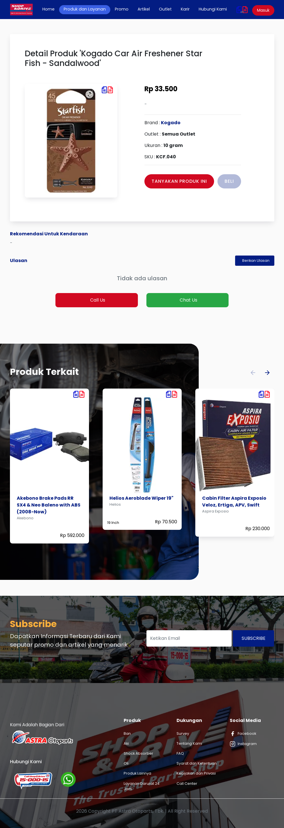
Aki (126, 743)
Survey (183, 733)
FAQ (180, 753)
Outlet (165, 9)
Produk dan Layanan (85, 9)
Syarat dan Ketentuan (197, 763)
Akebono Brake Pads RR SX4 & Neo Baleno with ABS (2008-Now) (48, 505)
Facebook (243, 733)
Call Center (187, 783)
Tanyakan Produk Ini (179, 181)
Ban (127, 733)
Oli (126, 763)
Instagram (243, 744)
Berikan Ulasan (256, 260)
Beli (229, 181)
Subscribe (254, 638)
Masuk (263, 10)
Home (50, 9)
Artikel (144, 9)
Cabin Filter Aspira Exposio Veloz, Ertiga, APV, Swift (234, 501)
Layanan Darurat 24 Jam (141, 786)
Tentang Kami (189, 743)
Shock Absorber (138, 753)
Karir (185, 9)
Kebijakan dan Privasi (196, 773)
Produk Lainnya (137, 773)
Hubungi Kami (213, 9)
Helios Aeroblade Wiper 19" (141, 498)
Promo (121, 9)
